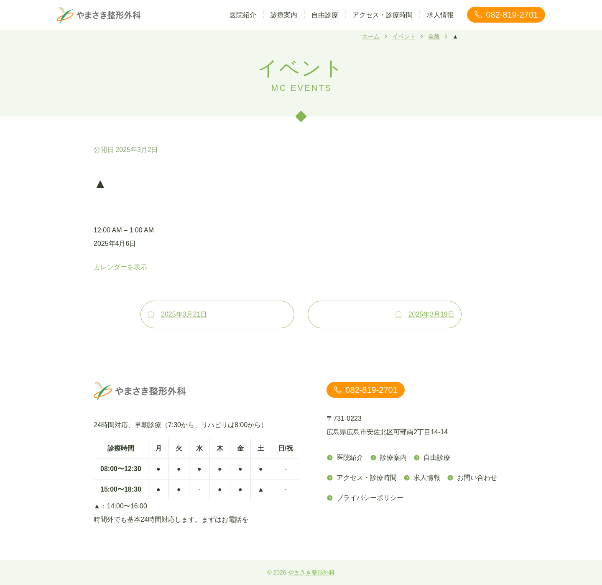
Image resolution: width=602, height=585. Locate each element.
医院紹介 (243, 14)
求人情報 (440, 14)
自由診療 (324, 14)
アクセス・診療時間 (382, 14)
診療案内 (283, 14)
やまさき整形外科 (311, 572)
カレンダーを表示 (120, 267)
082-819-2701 (506, 14)
